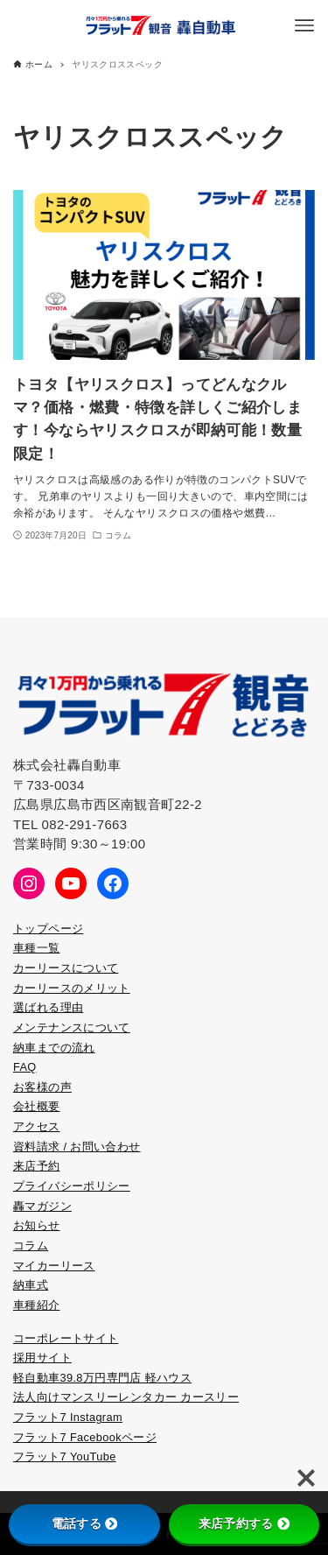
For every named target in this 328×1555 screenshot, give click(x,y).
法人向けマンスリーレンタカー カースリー (126, 1397)
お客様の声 (42, 1087)
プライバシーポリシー (71, 1186)
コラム (30, 1245)
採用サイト (42, 1357)
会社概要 (36, 1106)
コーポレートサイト (65, 1338)
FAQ (25, 1066)
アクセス (36, 1126)
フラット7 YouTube (64, 1456)
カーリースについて (65, 968)
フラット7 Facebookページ (85, 1437)
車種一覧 (36, 947)
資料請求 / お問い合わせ (77, 1146)
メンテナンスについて (71, 1027)
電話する (85, 1523)
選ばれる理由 (48, 1007)
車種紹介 (36, 1305)
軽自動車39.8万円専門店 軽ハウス (102, 1377)
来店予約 (36, 1165)
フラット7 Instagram (67, 1417)
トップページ (48, 928)
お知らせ (36, 1225)
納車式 (30, 1284)
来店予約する (244, 1523)
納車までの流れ (54, 1047)
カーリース (42, 988)
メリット (106, 988)
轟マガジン (42, 1206)
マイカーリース (54, 1265)
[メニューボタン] (304, 25)
